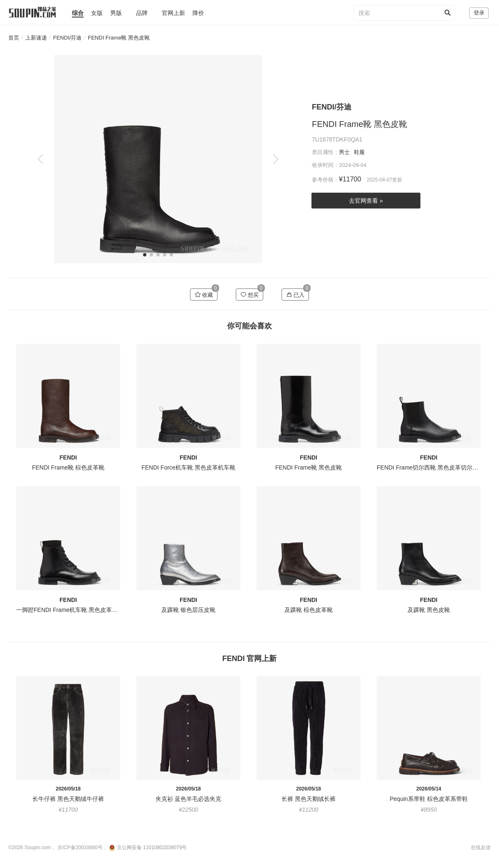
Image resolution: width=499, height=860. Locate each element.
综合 (78, 13)
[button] (275, 159)
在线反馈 (481, 847)
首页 (13, 38)
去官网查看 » (366, 200)
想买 (249, 294)
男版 (116, 13)
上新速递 (36, 38)
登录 (479, 13)
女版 (97, 13)
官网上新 (173, 13)
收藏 (204, 294)
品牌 (142, 13)
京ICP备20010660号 (80, 847)
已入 (295, 294)
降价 (198, 13)
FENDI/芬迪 (67, 38)
